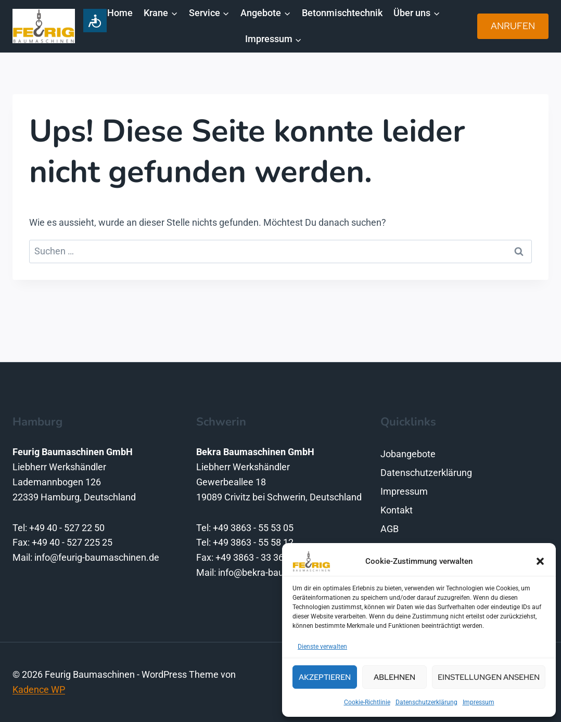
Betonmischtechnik (342, 12)
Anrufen (513, 26)
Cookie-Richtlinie (367, 702)
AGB (389, 528)
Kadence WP (38, 689)
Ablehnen (394, 677)
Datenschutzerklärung (426, 702)
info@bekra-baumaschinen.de (280, 572)
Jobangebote (408, 453)
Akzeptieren (325, 677)
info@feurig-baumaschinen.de (96, 557)
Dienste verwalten (322, 646)
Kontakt (396, 510)
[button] (540, 561)
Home (120, 12)
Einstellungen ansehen (489, 677)
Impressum (478, 702)
